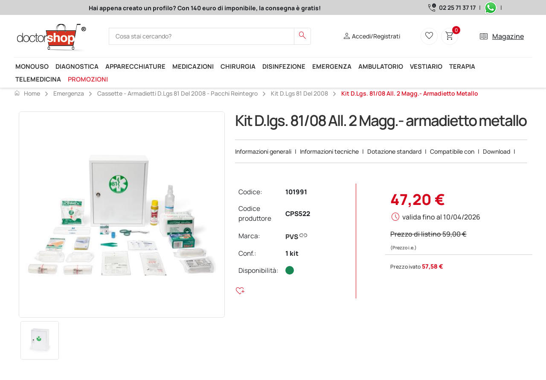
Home (27, 93)
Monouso (32, 66)
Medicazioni (193, 66)
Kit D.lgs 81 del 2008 (299, 93)
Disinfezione (283, 66)
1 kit (292, 253)
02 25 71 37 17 (457, 7)
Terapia (462, 66)
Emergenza (331, 66)
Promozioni (88, 79)
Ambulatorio (380, 66)
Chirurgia (238, 66)
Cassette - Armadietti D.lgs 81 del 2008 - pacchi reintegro (177, 93)
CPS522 (297, 213)
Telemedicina (38, 79)
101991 (296, 191)
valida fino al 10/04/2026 (441, 217)
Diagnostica (77, 66)
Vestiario (426, 66)
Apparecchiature (135, 66)
